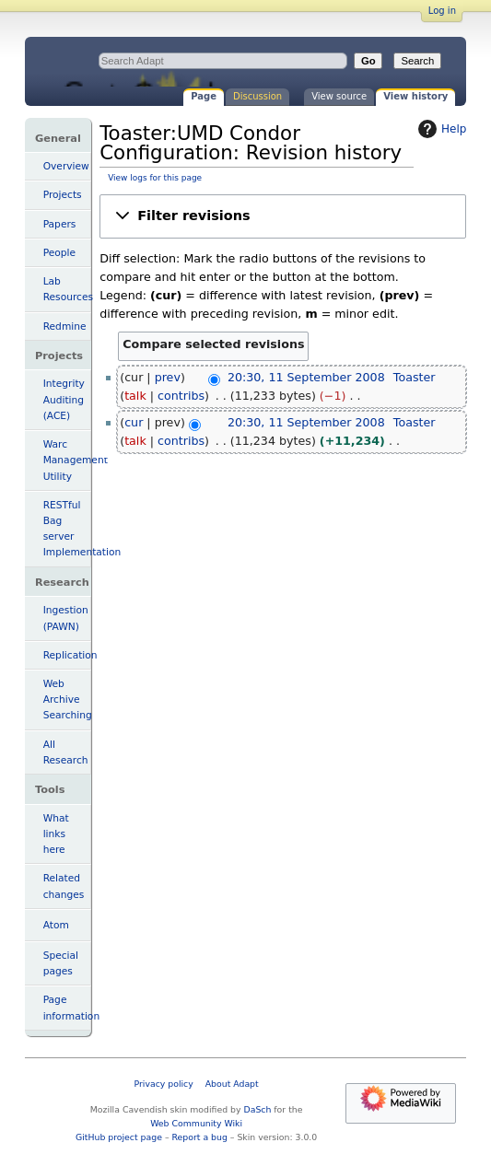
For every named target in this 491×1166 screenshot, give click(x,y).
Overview (66, 166)
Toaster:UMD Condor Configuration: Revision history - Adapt (177, 62)
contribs (181, 395)
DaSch (258, 1109)
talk (135, 395)
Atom (56, 925)
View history (415, 96)
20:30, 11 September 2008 (306, 377)
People (59, 253)
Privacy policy (163, 1084)
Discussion (257, 96)
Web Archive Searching (67, 699)
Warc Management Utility (67, 460)
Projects (62, 195)
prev (168, 377)
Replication (67, 655)
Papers (59, 224)
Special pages (60, 963)
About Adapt (232, 1084)
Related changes (64, 886)
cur (133, 422)
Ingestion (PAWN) (65, 618)
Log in (442, 11)
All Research (65, 752)
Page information (67, 1007)
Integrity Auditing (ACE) (64, 399)
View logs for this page (155, 177)
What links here (56, 834)
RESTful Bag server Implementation (67, 529)
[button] (282, 216)
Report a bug (200, 1137)
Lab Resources (67, 289)
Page (203, 96)
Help (440, 129)
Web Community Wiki (196, 1123)
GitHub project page (119, 1137)
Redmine (65, 326)
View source (339, 96)
